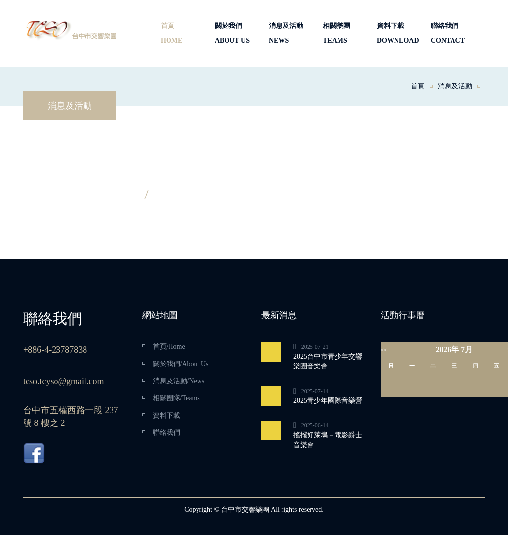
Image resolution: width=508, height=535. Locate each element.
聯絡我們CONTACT (448, 33)
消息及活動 (455, 86)
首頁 (417, 86)
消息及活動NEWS (286, 33)
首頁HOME (171, 33)
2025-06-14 (315, 425)
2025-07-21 (315, 346)
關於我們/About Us (181, 363)
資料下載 (166, 415)
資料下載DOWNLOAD (398, 33)
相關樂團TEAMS (336, 33)
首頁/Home (169, 346)
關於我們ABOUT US (232, 33)
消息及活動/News (179, 381)
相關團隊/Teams (176, 398)
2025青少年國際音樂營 (327, 400)
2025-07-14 (315, 391)
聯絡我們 (166, 432)
